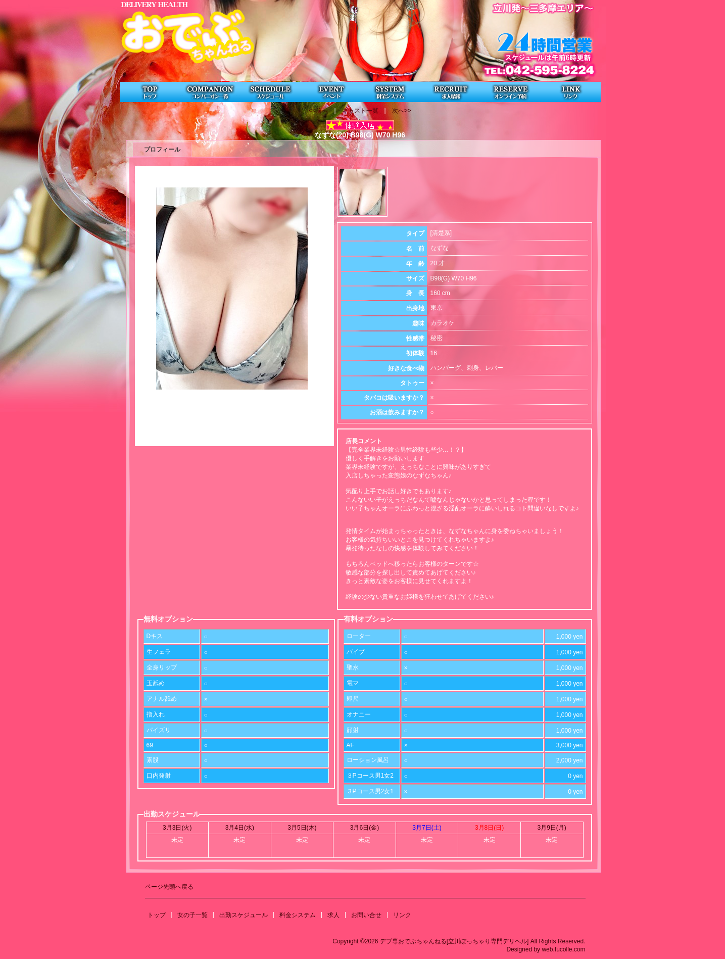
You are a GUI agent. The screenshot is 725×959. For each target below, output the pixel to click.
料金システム (297, 915)
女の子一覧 (192, 915)
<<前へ (318, 110)
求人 (333, 915)
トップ (157, 915)
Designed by (523, 949)
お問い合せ (366, 915)
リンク (402, 915)
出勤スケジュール (243, 915)
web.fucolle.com (563, 949)
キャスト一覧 (360, 110)
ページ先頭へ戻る (169, 886)
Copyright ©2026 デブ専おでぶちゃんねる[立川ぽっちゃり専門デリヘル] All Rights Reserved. (458, 941)
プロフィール (162, 149)
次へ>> (401, 110)
